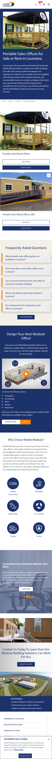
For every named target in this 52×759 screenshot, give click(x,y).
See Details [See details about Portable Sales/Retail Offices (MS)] (26, 222)
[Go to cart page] (44, 4)
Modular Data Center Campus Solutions (25, 705)
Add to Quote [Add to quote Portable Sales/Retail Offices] (26, 167)
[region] (26, 747)
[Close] (49, 739)
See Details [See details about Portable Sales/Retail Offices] (26, 162)
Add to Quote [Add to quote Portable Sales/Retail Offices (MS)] (26, 228)
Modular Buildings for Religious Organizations (27, 702)
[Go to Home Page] (8, 4)
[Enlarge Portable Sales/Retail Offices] (49, 115)
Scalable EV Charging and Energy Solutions (26, 708)
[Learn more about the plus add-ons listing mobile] (26, 589)
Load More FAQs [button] (26, 317)
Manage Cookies (25, 756)
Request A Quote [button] (26, 664)
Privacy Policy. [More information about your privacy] (18, 750)
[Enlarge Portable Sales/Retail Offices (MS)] (49, 175)
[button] (26, 131)
